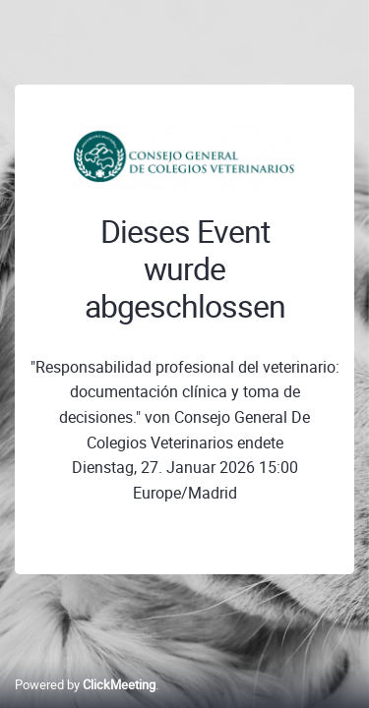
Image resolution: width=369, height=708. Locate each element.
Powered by (85, 684)
